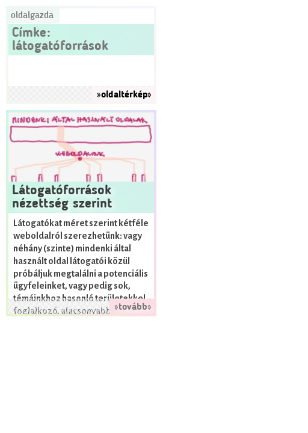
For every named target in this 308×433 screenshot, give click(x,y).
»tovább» (133, 307)
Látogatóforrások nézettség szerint (62, 197)
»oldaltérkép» (124, 95)
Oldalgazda (32, 15)
